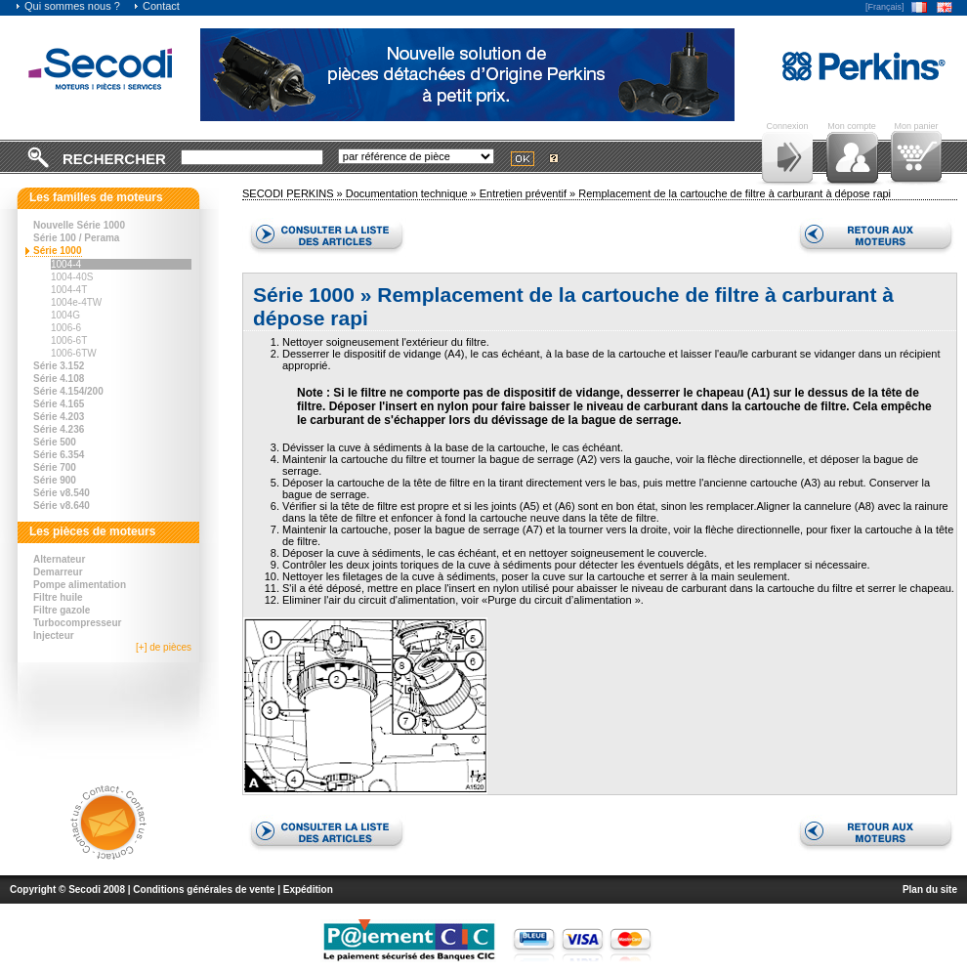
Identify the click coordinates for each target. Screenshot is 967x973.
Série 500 (54, 442)
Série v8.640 (61, 505)
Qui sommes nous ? (67, 6)
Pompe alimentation (79, 584)
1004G (65, 315)
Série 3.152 (58, 365)
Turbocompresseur (77, 622)
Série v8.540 (61, 492)
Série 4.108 (58, 378)
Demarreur (58, 572)
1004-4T (69, 289)
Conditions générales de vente (203, 889)
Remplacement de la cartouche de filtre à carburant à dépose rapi (734, 193)
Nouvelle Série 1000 (79, 225)
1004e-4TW (76, 302)
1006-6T (69, 340)
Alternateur (59, 559)
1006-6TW (74, 353)
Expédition (308, 889)
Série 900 (54, 480)
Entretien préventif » (529, 193)
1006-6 (66, 327)
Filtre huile (58, 597)
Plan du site (930, 889)
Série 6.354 (58, 454)
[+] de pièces (163, 647)
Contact (156, 6)
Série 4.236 (58, 429)
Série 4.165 (58, 404)
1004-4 (66, 264)
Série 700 (54, 467)
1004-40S (72, 277)
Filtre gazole (61, 610)
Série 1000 (57, 250)
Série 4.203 (58, 416)
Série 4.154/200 (68, 391)
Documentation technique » (413, 193)
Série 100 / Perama (76, 238)
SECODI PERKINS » (294, 193)
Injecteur (53, 635)
